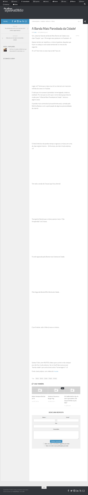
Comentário (56, 429)
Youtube (56, 371)
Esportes (32, 2)
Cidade (45, 378)
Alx (23, 491)
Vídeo (4, 6)
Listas (55, 2)
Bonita (41, 378)
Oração (50, 378)
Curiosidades (22, 2)
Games (40, 2)
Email (68, 417)
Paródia (55, 378)
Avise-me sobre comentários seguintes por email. (57, 443)
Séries (71, 2)
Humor (48, 2)
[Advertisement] (54, 12)
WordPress (16, 491)
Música (63, 2)
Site (56, 423)
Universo (79, 2)
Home (4, 2)
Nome (44, 417)
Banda (37, 378)
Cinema (13, 2)
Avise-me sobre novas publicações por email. (57, 445)
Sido (35, 32)
